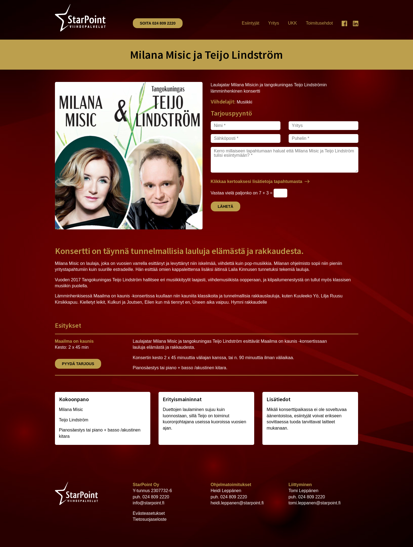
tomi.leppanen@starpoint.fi (315, 503)
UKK (292, 23)
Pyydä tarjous (78, 364)
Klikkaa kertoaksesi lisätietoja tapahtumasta (256, 181)
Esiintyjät (250, 23)
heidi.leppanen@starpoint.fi (237, 503)
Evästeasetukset (149, 513)
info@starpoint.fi (149, 503)
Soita (158, 23)
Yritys (273, 23)
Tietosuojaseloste (150, 519)
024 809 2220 (155, 497)
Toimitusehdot (319, 23)
